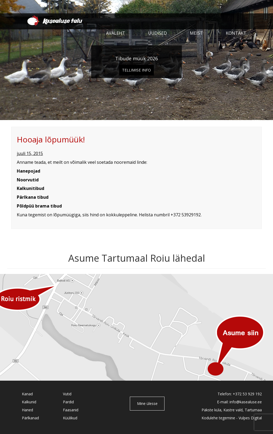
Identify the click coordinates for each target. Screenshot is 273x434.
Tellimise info (136, 70)
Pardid (68, 401)
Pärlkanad (30, 417)
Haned (27, 409)
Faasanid (70, 409)
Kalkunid (29, 401)
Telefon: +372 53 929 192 (240, 393)
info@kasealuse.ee (246, 401)
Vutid (67, 393)
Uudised (157, 33)
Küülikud (70, 417)
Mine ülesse (147, 403)
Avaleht (115, 33)
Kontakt (236, 33)
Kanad (27, 393)
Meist (196, 33)
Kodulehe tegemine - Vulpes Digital (232, 417)
